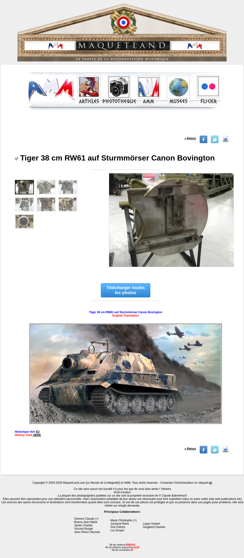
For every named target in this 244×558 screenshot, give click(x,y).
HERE (36, 435)
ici (210, 482)
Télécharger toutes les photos (126, 290)
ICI (37, 431)
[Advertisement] (123, 125)
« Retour (190, 138)
